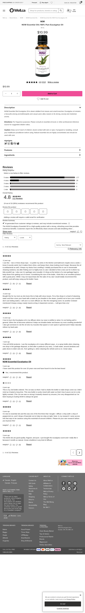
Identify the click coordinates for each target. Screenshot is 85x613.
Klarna (31, 500)
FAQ (30, 492)
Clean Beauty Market (47, 529)
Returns (31, 497)
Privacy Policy (71, 599)
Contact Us (32, 478)
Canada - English (10, 478)
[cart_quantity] (11, 93)
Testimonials (47, 486)
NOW (42, 21)
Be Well (46, 505)
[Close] (80, 595)
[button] (6, 93)
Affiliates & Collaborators (47, 482)
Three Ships (25, 530)
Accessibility (33, 503)
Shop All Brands (26, 539)
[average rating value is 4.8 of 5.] (34, 82)
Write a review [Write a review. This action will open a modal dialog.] (53, 82)
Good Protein (25, 527)
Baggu (5, 530)
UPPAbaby (24, 533)
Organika (6, 539)
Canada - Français (11, 481)
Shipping (32, 495)
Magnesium (43, 540)
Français (34, 3)
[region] (62, 602)
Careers (31, 506)
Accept (62, 604)
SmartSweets (25, 536)
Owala (5, 533)
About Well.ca (48, 478)
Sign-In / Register (70, 2)
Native (5, 527)
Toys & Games (44, 532)
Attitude (5, 536)
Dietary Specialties (46, 543)
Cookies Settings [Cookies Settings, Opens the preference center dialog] (63, 609)
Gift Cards (32, 481)
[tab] (42, 107)
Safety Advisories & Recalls (33, 486)
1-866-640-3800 (7, 550)
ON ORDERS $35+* (13, 3)
